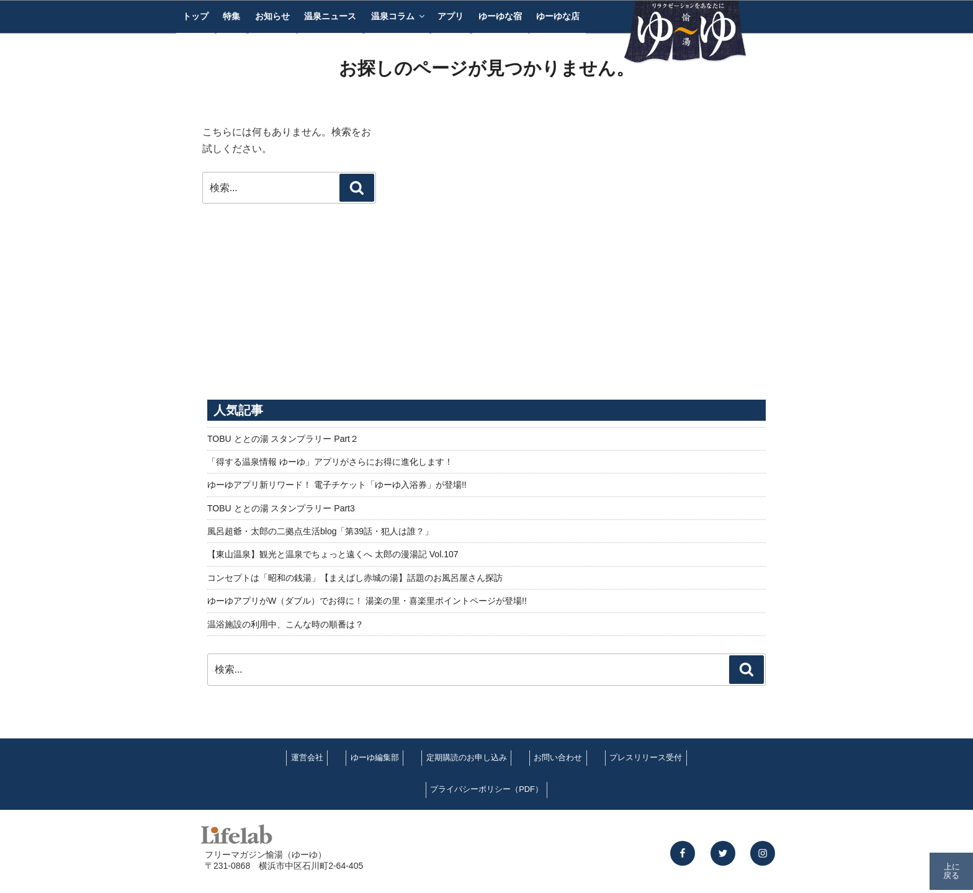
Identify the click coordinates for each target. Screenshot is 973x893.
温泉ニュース (330, 16)
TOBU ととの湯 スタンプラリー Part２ (283, 439)
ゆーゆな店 (558, 16)
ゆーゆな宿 (500, 16)
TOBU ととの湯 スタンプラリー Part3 (281, 508)
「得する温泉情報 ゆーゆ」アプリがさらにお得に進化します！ (330, 462)
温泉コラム (398, 16)
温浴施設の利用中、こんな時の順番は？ (285, 624)
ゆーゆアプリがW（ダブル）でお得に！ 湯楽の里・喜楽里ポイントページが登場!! (367, 601)
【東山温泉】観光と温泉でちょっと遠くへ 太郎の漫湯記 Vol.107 (333, 554)
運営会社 (307, 757)
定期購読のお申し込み (466, 757)
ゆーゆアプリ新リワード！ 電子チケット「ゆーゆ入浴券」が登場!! (337, 485)
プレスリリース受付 (645, 757)
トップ (195, 16)
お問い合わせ (558, 757)
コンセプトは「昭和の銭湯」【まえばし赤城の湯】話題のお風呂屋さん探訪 (355, 578)
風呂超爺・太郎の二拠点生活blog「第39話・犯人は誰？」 (320, 531)
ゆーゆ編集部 (375, 757)
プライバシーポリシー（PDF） (486, 789)
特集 (231, 16)
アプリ (450, 16)
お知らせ (272, 16)
